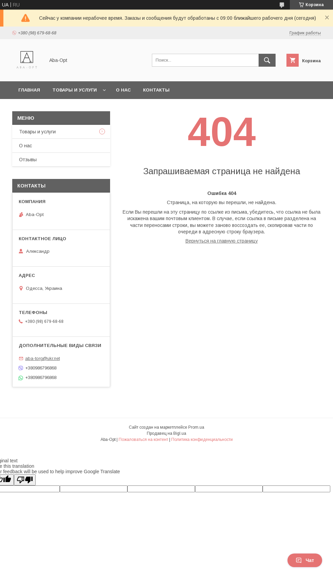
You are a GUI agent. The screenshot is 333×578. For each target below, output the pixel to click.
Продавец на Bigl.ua (166, 433)
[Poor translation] (25, 479)
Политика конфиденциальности (202, 439)
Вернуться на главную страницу (222, 241)
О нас (123, 90)
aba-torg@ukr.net (42, 358)
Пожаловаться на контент (143, 439)
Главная (29, 90)
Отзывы (28, 159)
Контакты (156, 90)
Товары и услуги (74, 90)
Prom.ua (196, 427)
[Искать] (267, 60)
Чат (305, 560)
